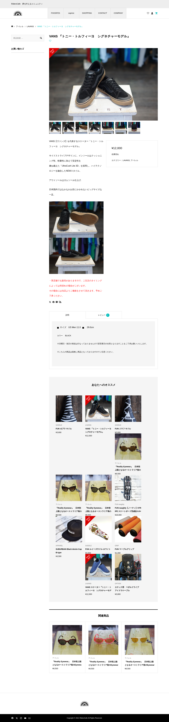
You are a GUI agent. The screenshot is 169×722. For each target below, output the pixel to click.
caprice (71, 13)
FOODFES (55, 13)
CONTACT (102, 13)
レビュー (103, 315)
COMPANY (118, 13)
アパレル (134, 160)
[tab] (67, 315)
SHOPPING (87, 13)
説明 (67, 315)
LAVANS (126, 160)
